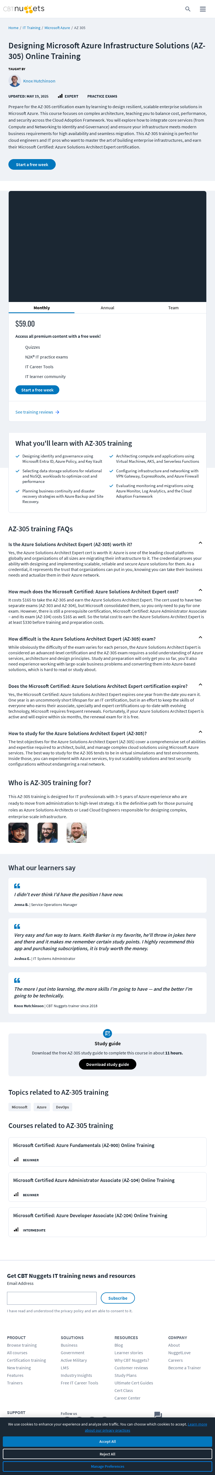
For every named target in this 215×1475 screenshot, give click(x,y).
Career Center (127, 1398)
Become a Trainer (184, 1367)
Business (69, 1345)
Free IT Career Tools (79, 1383)
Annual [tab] (107, 307)
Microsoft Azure (57, 27)
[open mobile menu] (202, 9)
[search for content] (187, 9)
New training (19, 1367)
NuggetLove (179, 1352)
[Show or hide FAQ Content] (200, 542)
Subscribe (117, 1298)
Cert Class (123, 1390)
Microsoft (19, 1107)
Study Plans (125, 1375)
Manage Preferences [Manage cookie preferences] (107, 1466)
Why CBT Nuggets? (131, 1360)
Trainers (15, 1383)
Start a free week (32, 164)
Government (72, 1352)
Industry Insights (76, 1375)
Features (15, 1375)
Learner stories (128, 1352)
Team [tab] (173, 307)
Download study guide (107, 1064)
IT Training (31, 27)
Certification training (26, 1360)
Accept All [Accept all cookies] (107, 1441)
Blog (118, 1345)
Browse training (22, 1345)
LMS (65, 1367)
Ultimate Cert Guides (133, 1383)
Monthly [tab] (42, 307)
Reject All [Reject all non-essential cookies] (107, 1454)
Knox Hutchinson (39, 81)
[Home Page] (17, 9)
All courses (17, 1352)
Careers (175, 1360)
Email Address (20, 1283)
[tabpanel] (107, 359)
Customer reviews (131, 1367)
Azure (41, 1107)
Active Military (74, 1360)
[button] (102, 543)
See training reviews (34, 412)
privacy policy (72, 1310)
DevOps (62, 1107)
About (174, 1345)
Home (13, 27)
